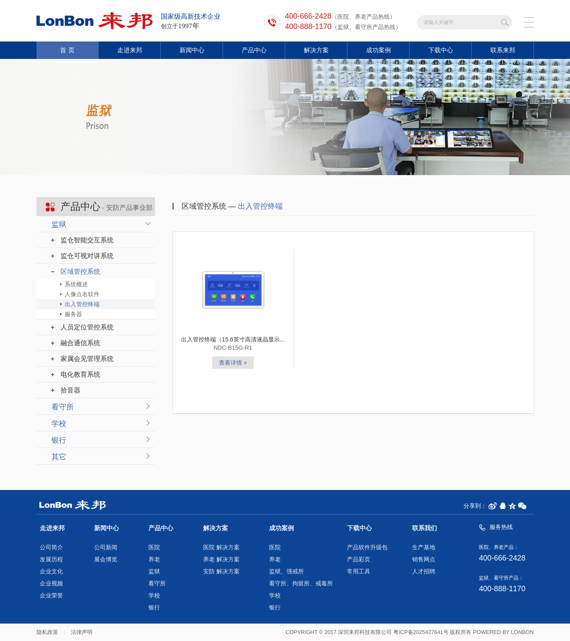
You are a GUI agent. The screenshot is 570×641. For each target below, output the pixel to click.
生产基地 (423, 547)
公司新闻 (105, 547)
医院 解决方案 (221, 547)
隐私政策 (47, 632)
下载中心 (440, 50)
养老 (154, 559)
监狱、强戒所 (286, 571)
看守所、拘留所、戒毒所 (301, 583)
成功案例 (378, 50)
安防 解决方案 (221, 571)
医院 (154, 547)
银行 (58, 440)
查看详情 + (233, 362)
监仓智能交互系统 (87, 240)
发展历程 (51, 559)
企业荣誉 (51, 595)
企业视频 (51, 583)
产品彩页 (358, 559)
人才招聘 (423, 571)
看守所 (62, 407)
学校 (58, 423)
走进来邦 (129, 50)
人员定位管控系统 (87, 327)
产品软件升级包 (367, 547)
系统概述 (76, 284)
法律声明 (81, 632)
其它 (58, 457)
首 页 (67, 50)
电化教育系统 (80, 374)
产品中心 (254, 50)
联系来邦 (502, 50)
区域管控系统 (80, 271)
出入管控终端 (82, 304)
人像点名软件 (82, 294)
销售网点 (423, 559)
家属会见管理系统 (87, 358)
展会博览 (105, 559)
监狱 (58, 224)
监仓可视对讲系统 (87, 255)
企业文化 (51, 571)
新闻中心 (191, 50)
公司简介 (51, 547)
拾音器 (70, 390)
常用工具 (358, 571)
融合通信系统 (80, 342)
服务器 (73, 314)
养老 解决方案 (221, 559)
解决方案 (316, 50)
